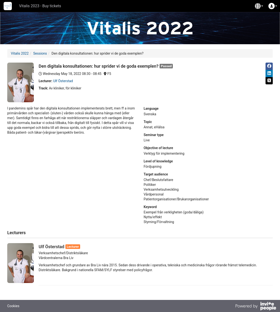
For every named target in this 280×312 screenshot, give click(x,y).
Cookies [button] (13, 306)
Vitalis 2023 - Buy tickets (40, 6)
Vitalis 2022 (20, 53)
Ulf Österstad (63, 81)
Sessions (40, 53)
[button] (259, 6)
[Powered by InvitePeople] (255, 307)
